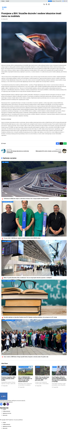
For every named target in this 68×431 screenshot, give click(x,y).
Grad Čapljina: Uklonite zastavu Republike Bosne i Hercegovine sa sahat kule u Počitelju (59, 379)
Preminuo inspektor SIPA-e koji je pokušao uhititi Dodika (8, 378)
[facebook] (63, 1)
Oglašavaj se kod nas (7, 413)
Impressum (5, 415)
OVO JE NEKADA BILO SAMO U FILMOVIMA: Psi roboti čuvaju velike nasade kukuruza (25, 379)
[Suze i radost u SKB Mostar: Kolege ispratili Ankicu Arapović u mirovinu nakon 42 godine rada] (34, 337)
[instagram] (66, 1)
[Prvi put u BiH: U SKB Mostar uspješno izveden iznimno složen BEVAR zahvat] (34, 219)
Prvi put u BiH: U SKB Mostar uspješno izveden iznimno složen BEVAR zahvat (22, 238)
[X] (4, 404)
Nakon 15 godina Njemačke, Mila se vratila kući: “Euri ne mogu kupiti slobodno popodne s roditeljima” (28, 277)
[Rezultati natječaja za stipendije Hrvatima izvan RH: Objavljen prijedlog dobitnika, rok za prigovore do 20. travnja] (34, 298)
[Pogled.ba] (3, 396)
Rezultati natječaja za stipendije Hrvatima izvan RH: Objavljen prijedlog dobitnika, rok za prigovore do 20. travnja (30, 317)
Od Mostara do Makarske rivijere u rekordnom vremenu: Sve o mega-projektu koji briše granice (26, 198)
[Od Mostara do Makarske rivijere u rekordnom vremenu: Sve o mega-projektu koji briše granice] (34, 179)
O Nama (2, 1)
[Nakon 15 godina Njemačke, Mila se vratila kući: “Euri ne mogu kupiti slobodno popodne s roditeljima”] (34, 258)
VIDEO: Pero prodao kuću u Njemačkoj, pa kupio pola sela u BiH (42, 378)
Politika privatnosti (6, 411)
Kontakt (7, 1)
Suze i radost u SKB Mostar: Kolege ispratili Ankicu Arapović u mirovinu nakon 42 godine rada (26, 356)
